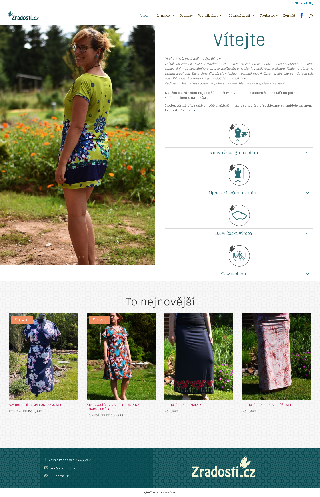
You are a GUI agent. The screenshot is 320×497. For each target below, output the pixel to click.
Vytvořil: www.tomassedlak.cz (160, 492)
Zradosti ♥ (188, 110)
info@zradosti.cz (62, 468)
